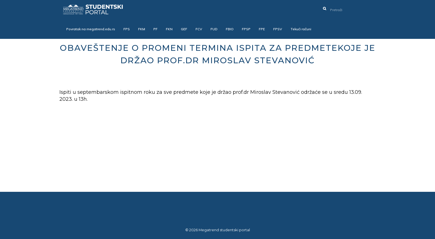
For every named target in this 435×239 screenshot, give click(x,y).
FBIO (230, 29)
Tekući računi (300, 29)
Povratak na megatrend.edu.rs (90, 29)
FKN (169, 29)
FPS (126, 29)
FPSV (277, 29)
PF (155, 29)
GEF (184, 29)
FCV (199, 29)
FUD (214, 29)
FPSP (246, 29)
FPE (262, 29)
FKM (141, 29)
